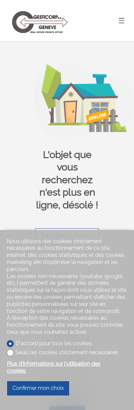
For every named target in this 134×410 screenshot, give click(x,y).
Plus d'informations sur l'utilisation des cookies (53, 367)
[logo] (40, 20)
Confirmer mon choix (38, 388)
